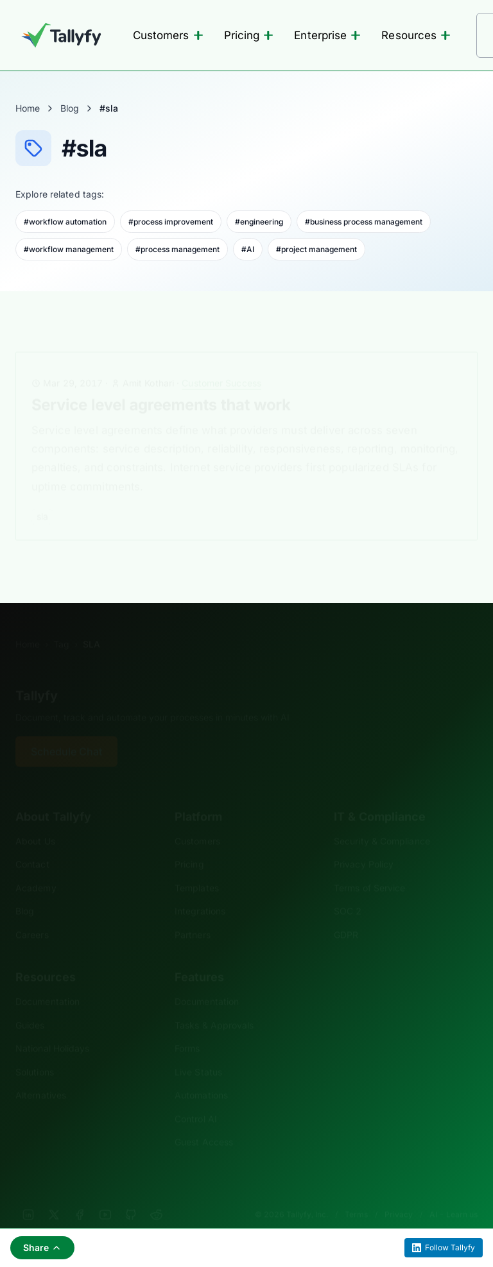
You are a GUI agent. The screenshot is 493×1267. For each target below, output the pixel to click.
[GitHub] (131, 1195)
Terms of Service (369, 868)
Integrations (200, 891)
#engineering (259, 221)
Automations (201, 1075)
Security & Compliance (382, 821)
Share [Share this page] (42, 1247)
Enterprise (327, 35)
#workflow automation (65, 221)
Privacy (399, 1195)
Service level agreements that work (161, 385)
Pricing (249, 35)
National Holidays (52, 1028)
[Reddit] (156, 1195)
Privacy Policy (364, 844)
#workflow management (69, 249)
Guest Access (204, 1122)
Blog (69, 108)
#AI (247, 249)
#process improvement (170, 221)
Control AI (196, 1099)
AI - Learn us (453, 1195)
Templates (197, 868)
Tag (61, 624)
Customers (168, 35)
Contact (32, 844)
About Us (35, 821)
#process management (177, 249)
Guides (30, 1005)
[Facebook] (79, 1195)
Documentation (47, 981)
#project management (316, 249)
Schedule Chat (66, 732)
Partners (193, 915)
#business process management (363, 221)
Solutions (34, 1052)
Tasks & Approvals (214, 1005)
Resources (416, 35)
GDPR (346, 915)
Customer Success (221, 363)
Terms (356, 1195)
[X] (54, 1195)
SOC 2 (347, 891)
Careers (32, 915)
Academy (35, 868)
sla (42, 496)
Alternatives (40, 1075)
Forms (187, 1028)
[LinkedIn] (28, 1195)
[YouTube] (105, 1195)
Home (27, 108)
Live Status (198, 1052)
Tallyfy (36, 676)
